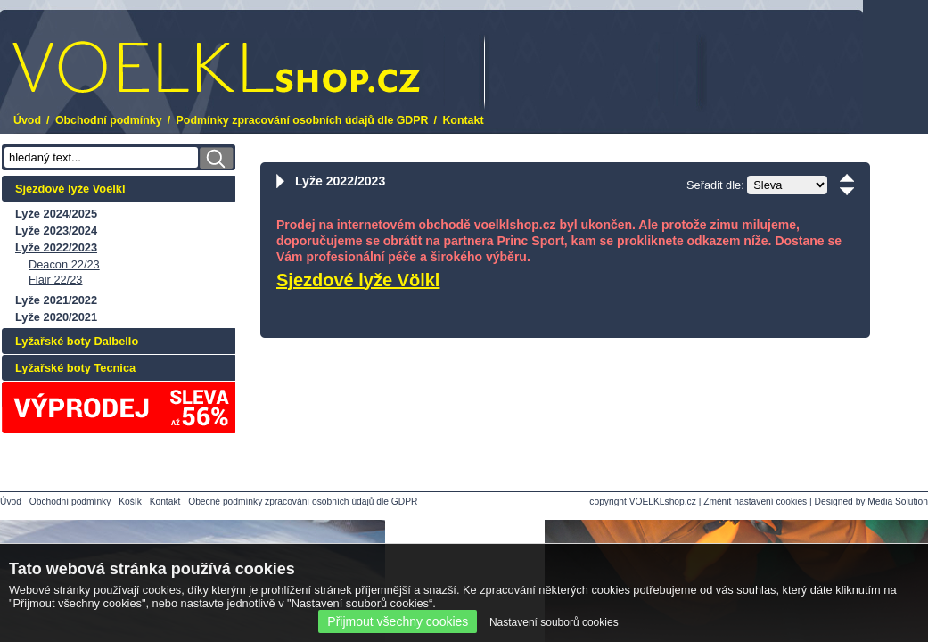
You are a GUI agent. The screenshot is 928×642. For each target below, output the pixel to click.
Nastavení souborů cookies (554, 622)
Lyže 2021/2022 (56, 300)
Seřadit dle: (715, 185)
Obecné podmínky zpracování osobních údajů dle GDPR (302, 501)
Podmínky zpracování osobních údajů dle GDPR (303, 120)
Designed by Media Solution (871, 501)
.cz (216, 67)
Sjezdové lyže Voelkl (70, 188)
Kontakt (462, 120)
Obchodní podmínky (108, 120)
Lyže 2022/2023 (56, 247)
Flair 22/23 (55, 279)
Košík (130, 501)
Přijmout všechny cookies (397, 621)
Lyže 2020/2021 (56, 317)
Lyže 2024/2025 (56, 213)
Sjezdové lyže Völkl (357, 280)
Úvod (27, 120)
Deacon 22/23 (64, 264)
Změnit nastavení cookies (755, 501)
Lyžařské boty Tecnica (75, 367)
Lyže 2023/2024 (56, 230)
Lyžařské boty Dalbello (76, 341)
